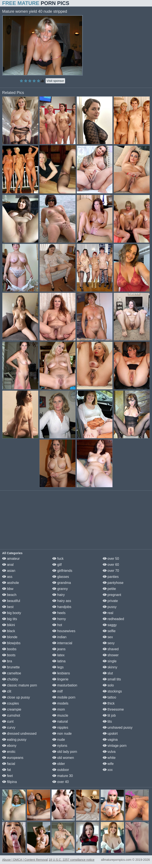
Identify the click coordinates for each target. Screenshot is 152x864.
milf (57, 691)
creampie (11, 709)
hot (57, 625)
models (60, 703)
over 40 (60, 782)
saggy (110, 625)
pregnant (112, 595)
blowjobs (11, 643)
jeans (59, 649)
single (110, 661)
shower (111, 655)
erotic (9, 751)
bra (7, 661)
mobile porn (63, 697)
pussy (110, 607)
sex (108, 637)
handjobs (61, 607)
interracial (62, 643)
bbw (7, 589)
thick (109, 703)
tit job (109, 715)
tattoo (109, 697)
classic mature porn (19, 685)
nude (58, 739)
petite (109, 589)
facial (8, 764)
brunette (11, 667)
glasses (60, 577)
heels (59, 613)
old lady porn (64, 751)
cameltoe (11, 673)
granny (60, 589)
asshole (10, 583)
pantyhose (113, 583)
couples (10, 703)
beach (9, 595)
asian (8, 570)
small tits (112, 679)
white (109, 758)
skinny (110, 667)
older (58, 764)
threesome (113, 709)
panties (111, 577)
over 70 (111, 570)
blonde (10, 637)
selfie (109, 631)
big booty (11, 613)
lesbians (61, 673)
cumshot (11, 715)
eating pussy (14, 739)
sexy (109, 643)
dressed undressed (19, 733)
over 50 (111, 558)
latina (59, 661)
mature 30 (62, 776)
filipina (9, 782)
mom (58, 709)
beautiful (11, 601)
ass (7, 577)
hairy (58, 595)
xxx (108, 770)
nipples (60, 727)
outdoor (60, 770)
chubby (10, 679)
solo (108, 685)
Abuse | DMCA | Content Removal (25, 859)
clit (6, 691)
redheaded (113, 619)
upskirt (110, 733)
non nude (62, 733)
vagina (110, 739)
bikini (8, 625)
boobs (9, 649)
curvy (8, 727)
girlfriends (62, 570)
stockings (112, 691)
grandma (61, 583)
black (8, 631)
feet (7, 776)
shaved (111, 649)
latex (58, 655)
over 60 (111, 564)
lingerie (60, 679)
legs (58, 667)
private (110, 601)
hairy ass (61, 601)
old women (63, 758)
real (108, 613)
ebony (9, 745)
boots (9, 655)
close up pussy (16, 697)
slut (108, 673)
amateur (11, 558)
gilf (57, 564)
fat (6, 770)
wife (108, 764)
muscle (60, 715)
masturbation (64, 685)
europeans (12, 758)
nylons (59, 745)
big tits (9, 619)
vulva (109, 751)
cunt (8, 721)
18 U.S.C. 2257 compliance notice (71, 859)
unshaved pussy (118, 727)
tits (107, 721)
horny (59, 619)
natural (60, 721)
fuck (58, 558)
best (8, 607)
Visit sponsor (55, 81)
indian (59, 637)
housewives (63, 631)
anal (8, 564)
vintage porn (115, 745)
